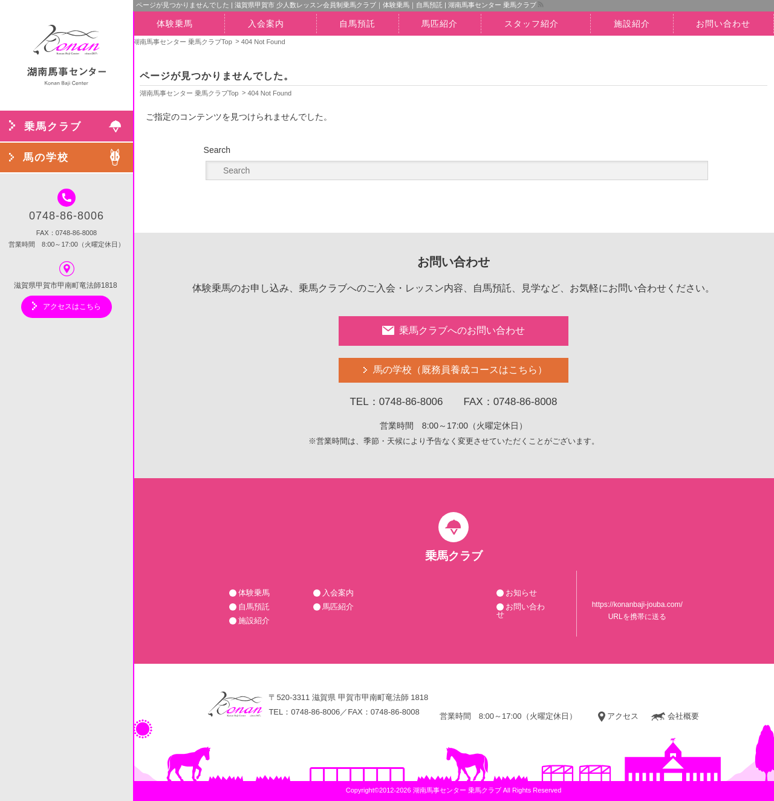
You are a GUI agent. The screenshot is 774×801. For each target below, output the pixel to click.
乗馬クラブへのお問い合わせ (453, 330)
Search (217, 150)
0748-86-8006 (66, 205)
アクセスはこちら (66, 306)
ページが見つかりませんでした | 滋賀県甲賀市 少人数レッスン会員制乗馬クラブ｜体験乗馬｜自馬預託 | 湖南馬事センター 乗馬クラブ (336, 4)
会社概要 (675, 716)
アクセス (618, 716)
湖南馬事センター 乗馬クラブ (457, 790)
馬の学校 (460, 370)
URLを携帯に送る (637, 616)
